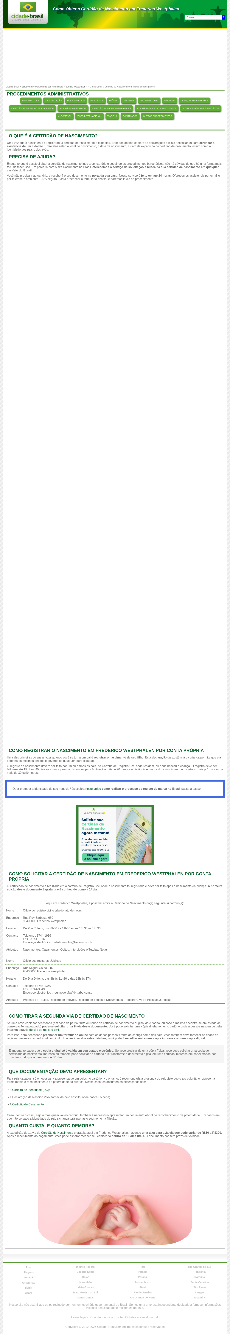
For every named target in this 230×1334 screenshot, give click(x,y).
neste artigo (93, 788)
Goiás (85, 1277)
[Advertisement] (115, 57)
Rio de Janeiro (143, 1292)
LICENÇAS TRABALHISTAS (194, 100)
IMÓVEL (113, 100)
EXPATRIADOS (129, 116)
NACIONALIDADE (76, 100)
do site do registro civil (44, 1029)
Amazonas (28, 1282)
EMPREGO (169, 100)
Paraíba (142, 1271)
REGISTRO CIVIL (30, 100)
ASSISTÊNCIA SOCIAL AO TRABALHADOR (32, 108)
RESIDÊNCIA (97, 100)
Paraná (142, 1277)
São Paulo (199, 1287)
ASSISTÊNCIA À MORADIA (72, 108)
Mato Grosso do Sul (85, 1292)
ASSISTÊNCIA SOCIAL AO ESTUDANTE (156, 108)
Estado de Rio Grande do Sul (36, 86)
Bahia (28, 1287)
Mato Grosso (85, 1287)
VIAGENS (112, 116)
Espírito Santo (85, 1271)
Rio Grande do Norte (142, 1297)
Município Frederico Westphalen (69, 86)
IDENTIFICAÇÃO (53, 100)
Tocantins (200, 1297)
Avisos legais (79, 1317)
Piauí (142, 1287)
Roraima (199, 1277)
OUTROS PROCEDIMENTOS (157, 116)
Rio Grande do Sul (199, 1266)
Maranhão (85, 1282)
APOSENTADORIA (149, 100)
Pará (142, 1266)
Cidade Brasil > (14, 86)
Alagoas (29, 1272)
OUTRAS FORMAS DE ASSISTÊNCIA (200, 108)
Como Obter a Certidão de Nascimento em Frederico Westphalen (116, 9)
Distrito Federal (85, 1266)
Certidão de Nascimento (57, 1132)
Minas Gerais (85, 1297)
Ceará (28, 1292)
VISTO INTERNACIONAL (89, 116)
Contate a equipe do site (106, 1317)
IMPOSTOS (128, 100)
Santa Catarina (199, 1282)
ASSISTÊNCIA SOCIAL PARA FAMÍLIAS (111, 108)
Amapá (28, 1277)
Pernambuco (142, 1282)
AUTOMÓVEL (65, 116)
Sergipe (199, 1292)
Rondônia (200, 1271)
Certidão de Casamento (28, 1104)
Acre (28, 1267)
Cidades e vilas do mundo (142, 1317)
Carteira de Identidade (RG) (30, 1089)
